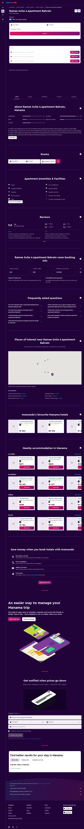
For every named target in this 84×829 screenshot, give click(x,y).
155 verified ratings (21, 19)
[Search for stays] (3, 11)
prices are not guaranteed (44, 783)
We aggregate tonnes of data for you (46, 791)
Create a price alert (32, 575)
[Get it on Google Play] (67, 808)
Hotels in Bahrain (20, 7)
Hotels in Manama (40, 7)
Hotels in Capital (30, 7)
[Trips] (3, 19)
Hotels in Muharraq (16, 768)
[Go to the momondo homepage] (11, 2)
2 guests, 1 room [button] (16, 29)
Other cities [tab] (15, 760)
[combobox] (46, 717)
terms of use (29, 738)
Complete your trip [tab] (37, 760)
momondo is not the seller (46, 788)
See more (78, 454)
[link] (26, 467)
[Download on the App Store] (67, 812)
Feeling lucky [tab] (25, 760)
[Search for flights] (3, 7)
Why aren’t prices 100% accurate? (46, 794)
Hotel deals (11, 7)
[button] (3, 2)
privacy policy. (37, 738)
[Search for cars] (3, 14)
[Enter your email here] (46, 727)
